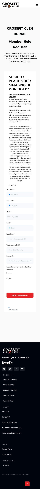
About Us (5, 411)
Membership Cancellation (12, 428)
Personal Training (9, 390)
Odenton (6, 465)
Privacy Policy (7, 449)
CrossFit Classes (9, 385)
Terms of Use (7, 455)
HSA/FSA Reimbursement (11, 433)
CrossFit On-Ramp (10, 379)
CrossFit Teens (8, 396)
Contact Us (6, 417)
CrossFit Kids (8, 401)
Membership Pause (9, 422)
